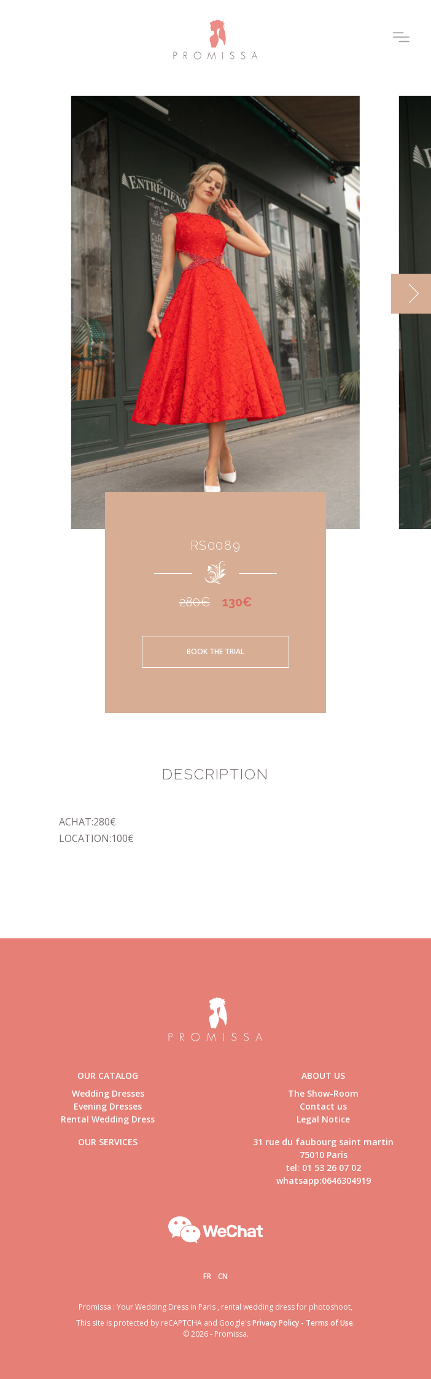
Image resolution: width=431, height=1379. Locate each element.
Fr (207, 1276)
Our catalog (107, 1075)
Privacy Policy (275, 1323)
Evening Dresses (108, 1106)
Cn (223, 1276)
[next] (411, 294)
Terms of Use (329, 1323)
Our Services (108, 1142)
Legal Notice (323, 1119)
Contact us (323, 1106)
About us (323, 1075)
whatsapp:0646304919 (323, 1180)
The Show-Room (323, 1093)
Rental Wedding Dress (108, 1119)
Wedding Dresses (108, 1093)
